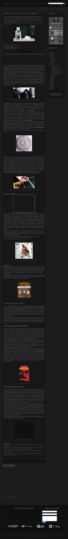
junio (52, 63)
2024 (51, 54)
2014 (51, 87)
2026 (51, 52)
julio (52, 62)
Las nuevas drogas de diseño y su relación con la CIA (21, 13)
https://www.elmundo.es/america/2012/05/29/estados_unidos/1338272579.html (17, 237)
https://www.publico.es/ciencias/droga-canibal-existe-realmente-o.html (17, 239)
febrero (52, 77)
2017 (51, 84)
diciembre (53, 57)
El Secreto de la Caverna (30, 536)
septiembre (53, 61)
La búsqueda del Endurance (56, 74)
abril (52, 75)
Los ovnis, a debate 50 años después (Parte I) (56, 66)
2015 (51, 86)
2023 (51, 55)
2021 (51, 79)
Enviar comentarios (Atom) (12, 497)
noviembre (53, 59)
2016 (51, 85)
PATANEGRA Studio (43, 536)
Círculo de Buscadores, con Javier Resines (56, 68)
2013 (51, 88)
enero (52, 78)
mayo (52, 64)
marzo (52, 76)
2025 (51, 53)
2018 (51, 83)
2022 (51, 56)
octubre (52, 60)
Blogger (59, 95)
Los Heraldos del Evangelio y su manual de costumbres (56, 73)
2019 (51, 82)
